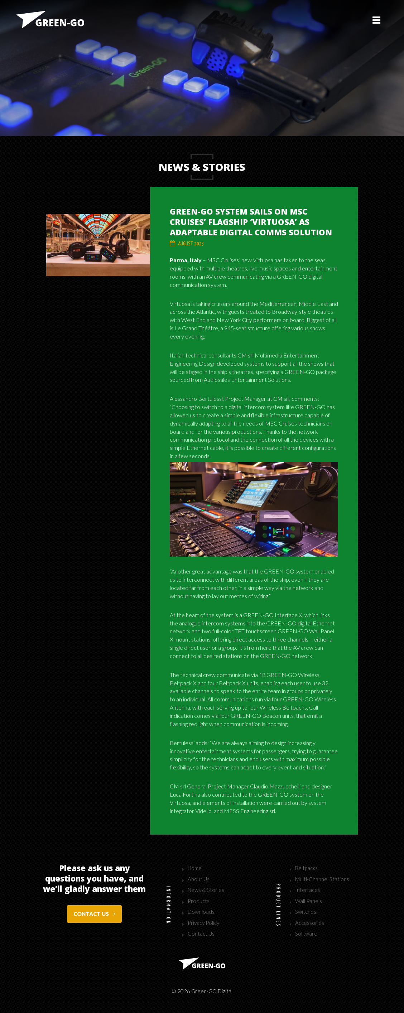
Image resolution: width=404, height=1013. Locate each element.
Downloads (201, 911)
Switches (305, 911)
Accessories (309, 923)
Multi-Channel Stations (322, 879)
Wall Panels (308, 901)
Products (199, 901)
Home (195, 868)
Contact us (94, 914)
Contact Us (201, 933)
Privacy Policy (203, 923)
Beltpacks (306, 868)
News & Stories (206, 890)
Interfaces (307, 890)
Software (306, 933)
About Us (199, 879)
